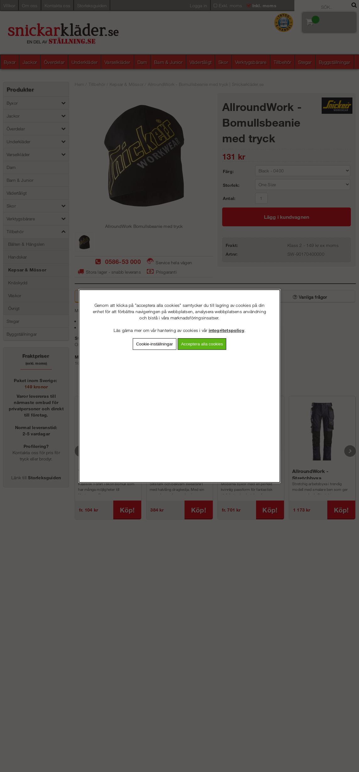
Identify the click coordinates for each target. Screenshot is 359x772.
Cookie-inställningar (154, 344)
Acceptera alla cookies (202, 344)
